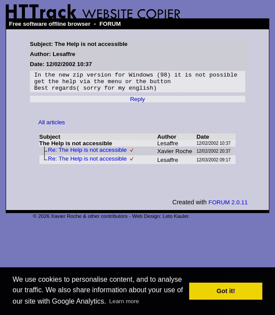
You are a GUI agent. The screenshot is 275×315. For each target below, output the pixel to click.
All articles (52, 126)
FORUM (110, 24)
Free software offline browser (50, 24)
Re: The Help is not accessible (87, 153)
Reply (137, 103)
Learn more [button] (124, 301)
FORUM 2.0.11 (228, 206)
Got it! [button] (226, 290)
